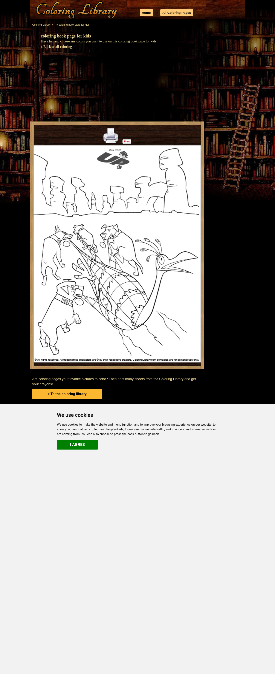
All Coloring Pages (176, 12)
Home (146, 12)
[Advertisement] (137, 87)
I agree (77, 444)
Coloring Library (41, 24)
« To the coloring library (67, 394)
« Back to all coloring (56, 46)
